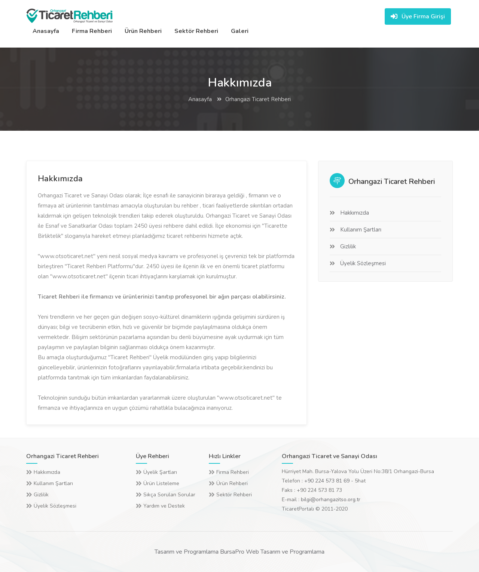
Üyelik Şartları (160, 472)
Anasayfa (46, 31)
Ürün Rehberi (143, 31)
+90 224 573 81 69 (327, 480)
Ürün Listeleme (161, 483)
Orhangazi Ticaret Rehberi (258, 99)
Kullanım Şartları (360, 229)
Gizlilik (348, 246)
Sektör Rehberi (196, 31)
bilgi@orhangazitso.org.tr (330, 499)
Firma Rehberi (92, 31)
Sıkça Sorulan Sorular (169, 494)
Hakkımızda (354, 213)
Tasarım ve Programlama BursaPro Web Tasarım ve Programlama (239, 552)
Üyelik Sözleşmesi (363, 263)
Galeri (239, 31)
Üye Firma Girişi (418, 16)
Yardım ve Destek (164, 505)
